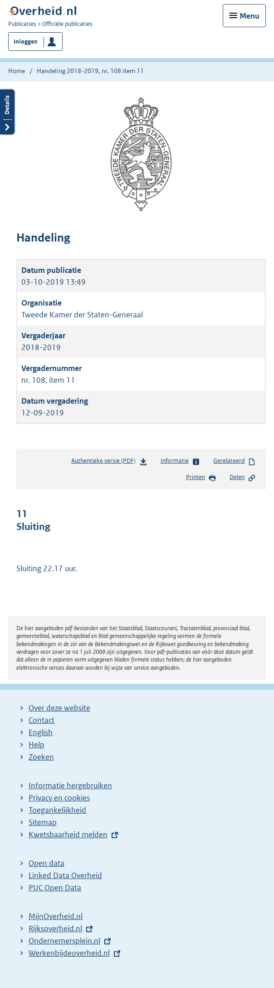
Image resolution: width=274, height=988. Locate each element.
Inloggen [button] (26, 41)
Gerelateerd (234, 461)
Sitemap (43, 822)
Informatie (180, 461)
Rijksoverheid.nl (55, 929)
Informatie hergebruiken (70, 785)
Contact (41, 720)
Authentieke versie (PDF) (109, 462)
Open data (46, 863)
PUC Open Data (55, 888)
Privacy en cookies (59, 798)
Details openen (7, 111)
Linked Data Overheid (65, 875)
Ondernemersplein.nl (64, 941)
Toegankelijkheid (57, 810)
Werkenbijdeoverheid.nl (69, 953)
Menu (249, 16)
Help (36, 745)
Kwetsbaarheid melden (68, 835)
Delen (243, 477)
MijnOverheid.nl (56, 916)
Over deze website (59, 708)
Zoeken (41, 757)
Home (16, 71)
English (41, 732)
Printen (201, 477)
